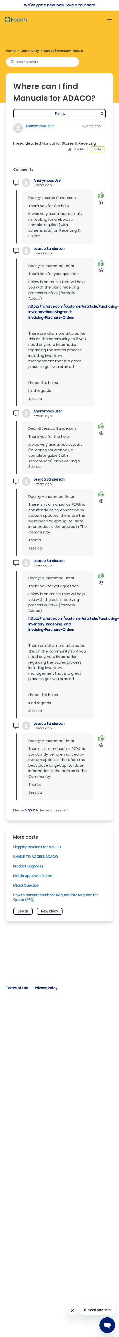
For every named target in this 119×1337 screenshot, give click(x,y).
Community (30, 50)
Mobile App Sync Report (33, 875)
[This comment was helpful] (101, 195)
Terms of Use (17, 988)
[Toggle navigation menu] (109, 20)
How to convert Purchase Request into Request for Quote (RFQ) (55, 897)
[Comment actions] (101, 202)
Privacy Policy (46, 988)
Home (10, 50)
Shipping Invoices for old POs (37, 847)
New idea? (49, 911)
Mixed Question (26, 885)
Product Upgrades (28, 866)
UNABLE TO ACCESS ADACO (35, 856)
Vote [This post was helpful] (97, 149)
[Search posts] (42, 62)
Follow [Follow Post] (60, 113)
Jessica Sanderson (48, 248)
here (91, 5)
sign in (30, 810)
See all (23, 911)
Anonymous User (39, 125)
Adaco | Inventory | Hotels (63, 50)
